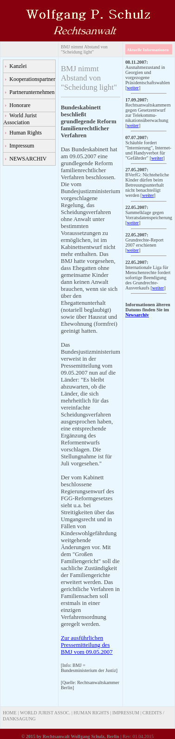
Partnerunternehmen (31, 92)
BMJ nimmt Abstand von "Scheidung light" (84, 49)
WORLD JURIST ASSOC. (45, 712)
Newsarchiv (137, 314)
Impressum (21, 145)
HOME (9, 712)
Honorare (19, 105)
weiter (133, 87)
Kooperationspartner (32, 79)
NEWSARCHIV (27, 158)
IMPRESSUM (125, 712)
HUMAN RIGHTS (91, 712)
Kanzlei (17, 66)
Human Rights (25, 132)
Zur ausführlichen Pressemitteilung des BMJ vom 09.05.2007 (87, 645)
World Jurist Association (20, 119)
